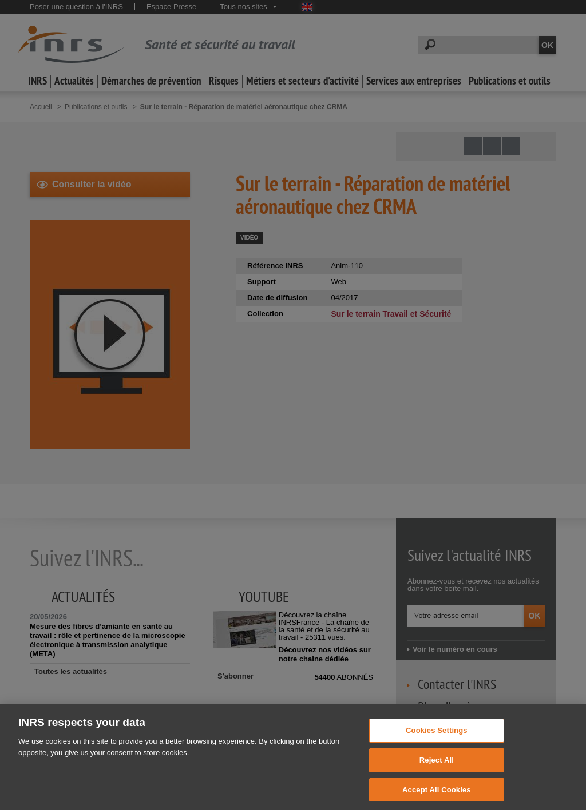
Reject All (436, 767)
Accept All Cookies (436, 796)
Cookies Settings (437, 737)
